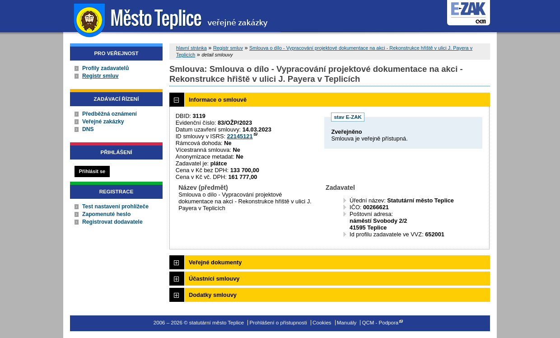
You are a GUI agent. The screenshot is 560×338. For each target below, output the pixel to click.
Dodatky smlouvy (213, 294)
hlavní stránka (191, 48)
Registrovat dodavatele (112, 222)
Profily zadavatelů (105, 68)
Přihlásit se (92, 171)
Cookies (322, 322)
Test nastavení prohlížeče (115, 206)
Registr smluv (100, 76)
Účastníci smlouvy (214, 278)
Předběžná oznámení (109, 114)
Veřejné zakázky (103, 121)
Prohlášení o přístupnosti (278, 322)
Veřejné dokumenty (215, 262)
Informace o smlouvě (218, 99)
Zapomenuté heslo (106, 214)
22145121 (240, 136)
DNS (88, 129)
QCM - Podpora (380, 322)
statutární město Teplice (171, 19)
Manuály (347, 322)
